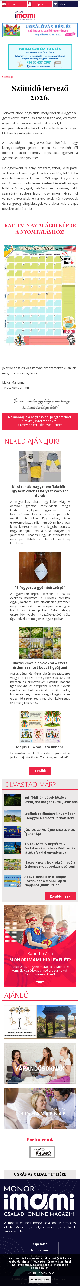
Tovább (40, 770)
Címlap (7, 77)
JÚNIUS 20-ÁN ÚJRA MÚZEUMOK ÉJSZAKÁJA (49, 831)
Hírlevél (11, 4)
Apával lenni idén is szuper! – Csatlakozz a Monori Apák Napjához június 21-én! (47, 880)
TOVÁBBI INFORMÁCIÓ (40, 1272)
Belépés (38, 4)
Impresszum (40, 1249)
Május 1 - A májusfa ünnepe (40, 746)
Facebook (74, 15)
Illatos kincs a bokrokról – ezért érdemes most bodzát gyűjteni (40, 664)
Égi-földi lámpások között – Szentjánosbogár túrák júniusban (51, 799)
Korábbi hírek (60, 896)
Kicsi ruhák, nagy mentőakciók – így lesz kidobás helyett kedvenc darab (40, 490)
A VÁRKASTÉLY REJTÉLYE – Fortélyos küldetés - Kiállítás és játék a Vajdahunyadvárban (49, 847)
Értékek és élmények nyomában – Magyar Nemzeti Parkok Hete (49, 815)
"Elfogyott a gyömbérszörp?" (40, 587)
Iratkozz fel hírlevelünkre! (40, 425)
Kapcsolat (40, 1243)
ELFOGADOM (40, 1279)
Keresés (66, 15)
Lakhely (63, 4)
